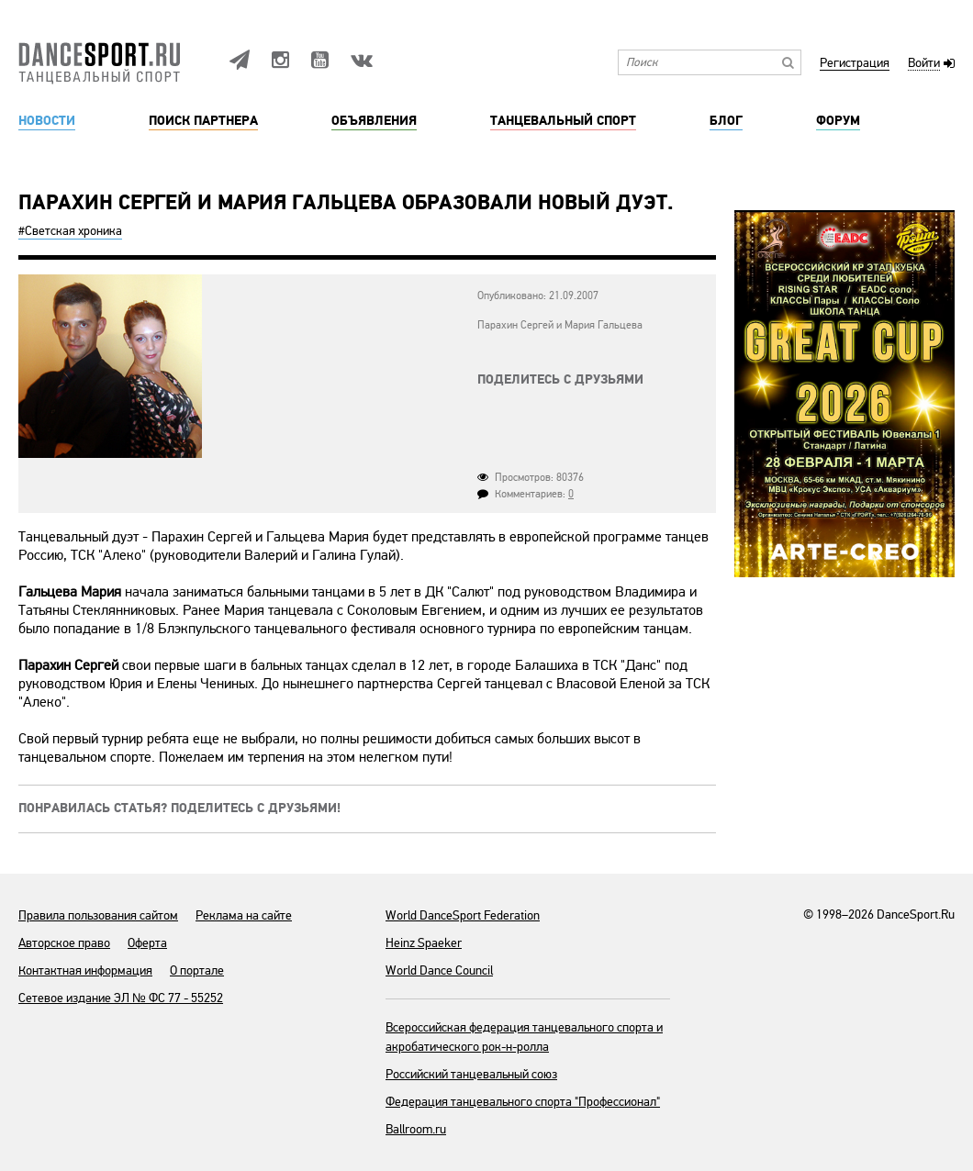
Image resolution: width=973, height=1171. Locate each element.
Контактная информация (85, 970)
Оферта (147, 943)
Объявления (374, 121)
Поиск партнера (203, 121)
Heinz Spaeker (424, 943)
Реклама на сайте (244, 915)
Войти (924, 64)
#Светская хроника (70, 231)
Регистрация (854, 64)
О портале (197, 970)
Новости (46, 121)
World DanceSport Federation (463, 915)
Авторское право (64, 943)
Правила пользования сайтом (98, 915)
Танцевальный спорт (563, 121)
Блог (726, 121)
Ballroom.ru (416, 1129)
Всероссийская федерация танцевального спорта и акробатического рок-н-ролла (524, 1037)
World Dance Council (439, 970)
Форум (838, 121)
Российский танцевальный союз (471, 1074)
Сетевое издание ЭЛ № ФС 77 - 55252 (120, 998)
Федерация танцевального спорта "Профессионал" (523, 1102)
